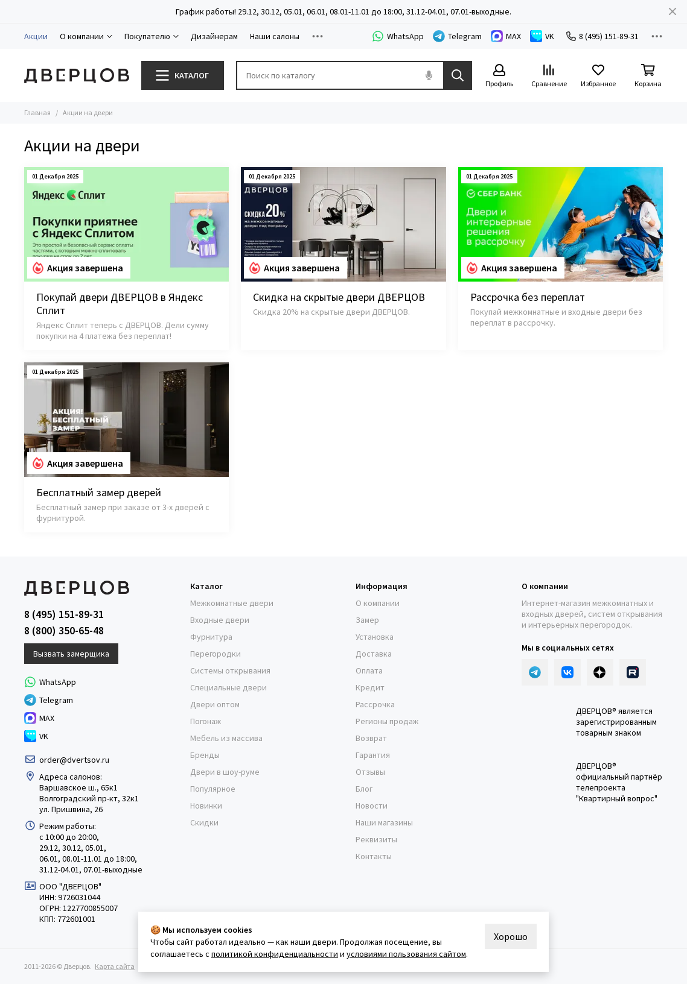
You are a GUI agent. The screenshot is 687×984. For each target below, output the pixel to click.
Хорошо (511, 936)
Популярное (212, 788)
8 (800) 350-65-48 (64, 630)
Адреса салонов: (71, 776)
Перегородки (215, 653)
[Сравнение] (549, 76)
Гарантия (373, 754)
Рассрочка (375, 704)
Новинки (206, 805)
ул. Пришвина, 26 (71, 809)
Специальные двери (228, 687)
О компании (378, 603)
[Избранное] (598, 76)
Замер (367, 619)
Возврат (371, 738)
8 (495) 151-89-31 (602, 36)
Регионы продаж (387, 721)
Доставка (374, 653)
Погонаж (205, 721)
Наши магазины (384, 822)
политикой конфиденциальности (274, 953)
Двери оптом (215, 704)
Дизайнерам (214, 36)
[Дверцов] (76, 75)
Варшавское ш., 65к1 (78, 787)
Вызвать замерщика (71, 653)
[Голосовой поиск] (428, 75)
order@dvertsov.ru (74, 759)
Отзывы (370, 771)
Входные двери (219, 619)
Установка (375, 636)
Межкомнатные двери (231, 603)
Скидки (204, 822)
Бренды (205, 754)
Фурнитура (211, 636)
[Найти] (457, 75)
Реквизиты (376, 839)
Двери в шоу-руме (225, 771)
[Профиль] (499, 76)
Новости (372, 805)
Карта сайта (115, 966)
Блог (364, 788)
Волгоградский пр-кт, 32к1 (89, 798)
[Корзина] (648, 76)
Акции (36, 36)
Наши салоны (274, 36)
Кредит (370, 687)
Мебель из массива (226, 738)
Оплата (369, 670)
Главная (37, 112)
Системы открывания (230, 670)
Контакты (374, 856)
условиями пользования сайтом (406, 953)
